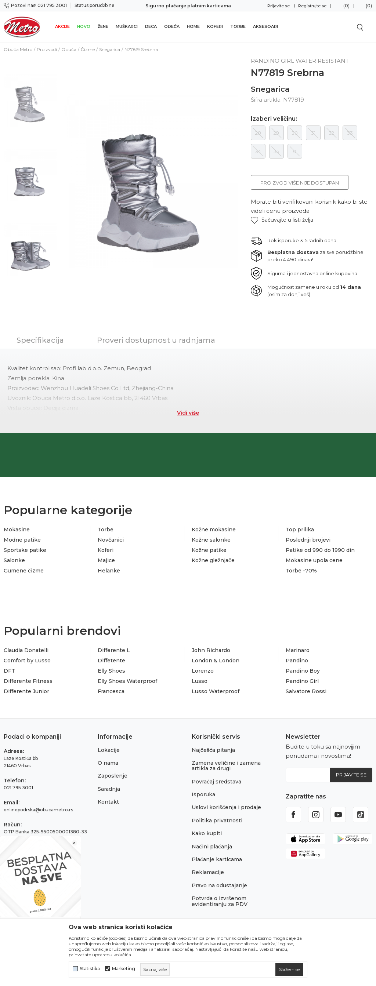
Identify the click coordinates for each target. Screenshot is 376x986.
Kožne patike (209, 550)
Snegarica (109, 49)
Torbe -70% (301, 570)
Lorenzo (203, 670)
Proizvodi (47, 49)
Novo (83, 26)
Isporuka (203, 794)
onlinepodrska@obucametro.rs (38, 809)
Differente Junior (26, 691)
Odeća (172, 26)
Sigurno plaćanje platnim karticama (188, 5)
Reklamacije (208, 872)
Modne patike (22, 539)
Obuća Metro (18, 49)
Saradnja (109, 789)
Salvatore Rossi (306, 691)
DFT (9, 670)
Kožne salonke (211, 539)
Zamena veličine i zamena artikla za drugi (226, 766)
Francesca (111, 691)
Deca (151, 26)
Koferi (215, 26)
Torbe (238, 26)
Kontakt (108, 801)
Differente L (114, 650)
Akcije (62, 26)
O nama (108, 763)
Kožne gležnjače (213, 560)
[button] (282, 220)
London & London (215, 660)
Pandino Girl (302, 681)
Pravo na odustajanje (219, 885)
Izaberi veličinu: (274, 119)
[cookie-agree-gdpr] (289, 969)
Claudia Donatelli (26, 650)
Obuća (68, 49)
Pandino (297, 660)
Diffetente (111, 660)
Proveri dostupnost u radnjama (156, 340)
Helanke (109, 570)
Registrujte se (312, 5)
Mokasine (17, 529)
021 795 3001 (18, 787)
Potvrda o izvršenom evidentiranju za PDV (219, 901)
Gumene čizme (24, 570)
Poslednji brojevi (308, 539)
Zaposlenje (112, 775)
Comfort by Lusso (27, 660)
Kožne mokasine (214, 529)
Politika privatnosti (217, 820)
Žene (103, 26)
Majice (106, 560)
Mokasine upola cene (314, 560)
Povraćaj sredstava (216, 781)
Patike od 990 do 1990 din (320, 550)
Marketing (123, 969)
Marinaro (298, 650)
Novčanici (111, 539)
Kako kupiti (207, 833)
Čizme (88, 49)
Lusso (199, 681)
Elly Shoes (111, 670)
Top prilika (300, 529)
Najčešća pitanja (213, 750)
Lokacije (109, 750)
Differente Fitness (28, 681)
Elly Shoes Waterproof (127, 681)
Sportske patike (25, 550)
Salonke (14, 560)
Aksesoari (265, 26)
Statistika (90, 969)
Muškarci (127, 26)
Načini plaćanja (212, 846)
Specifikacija (40, 340)
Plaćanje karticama (217, 859)
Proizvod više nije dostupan (299, 183)
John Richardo (211, 650)
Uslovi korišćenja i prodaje (226, 807)
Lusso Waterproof (215, 691)
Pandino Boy (303, 670)
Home (193, 26)
